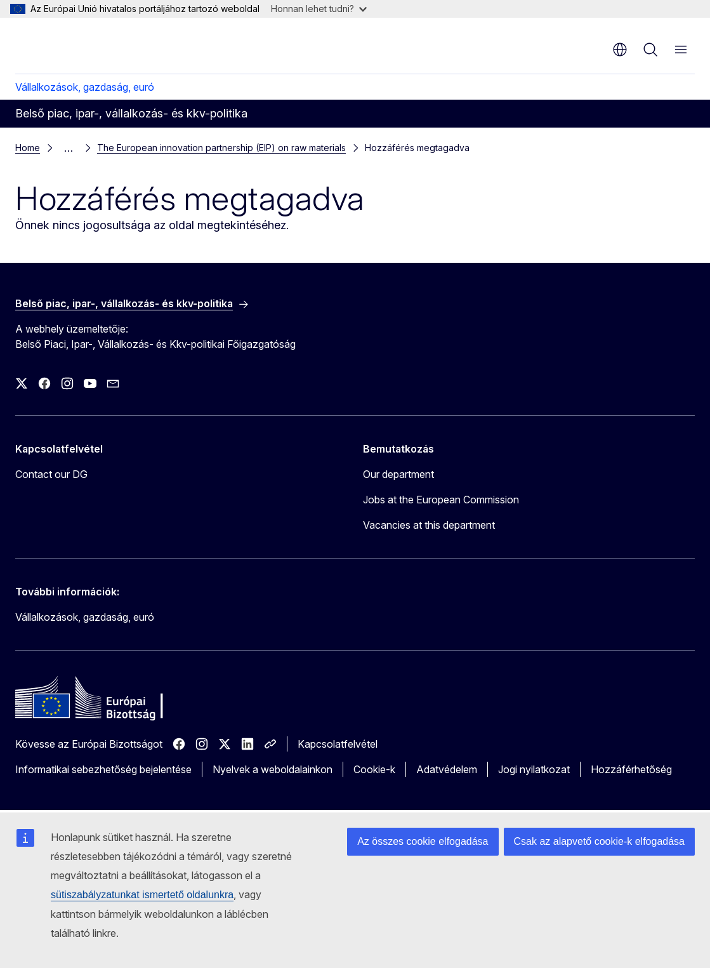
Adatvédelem (446, 769)
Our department (398, 474)
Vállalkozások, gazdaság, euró (84, 87)
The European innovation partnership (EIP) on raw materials (221, 147)
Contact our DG (51, 474)
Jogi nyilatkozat (534, 769)
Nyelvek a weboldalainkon (272, 769)
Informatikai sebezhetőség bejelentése (103, 769)
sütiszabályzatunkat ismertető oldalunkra (142, 894)
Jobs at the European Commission (441, 499)
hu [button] (620, 49)
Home (27, 147)
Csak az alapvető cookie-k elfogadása (599, 841)
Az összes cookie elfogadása (422, 841)
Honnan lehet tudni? (319, 8)
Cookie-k (374, 769)
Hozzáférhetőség (631, 769)
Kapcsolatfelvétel (338, 744)
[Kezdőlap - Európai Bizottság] (92, 44)
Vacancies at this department (429, 525)
